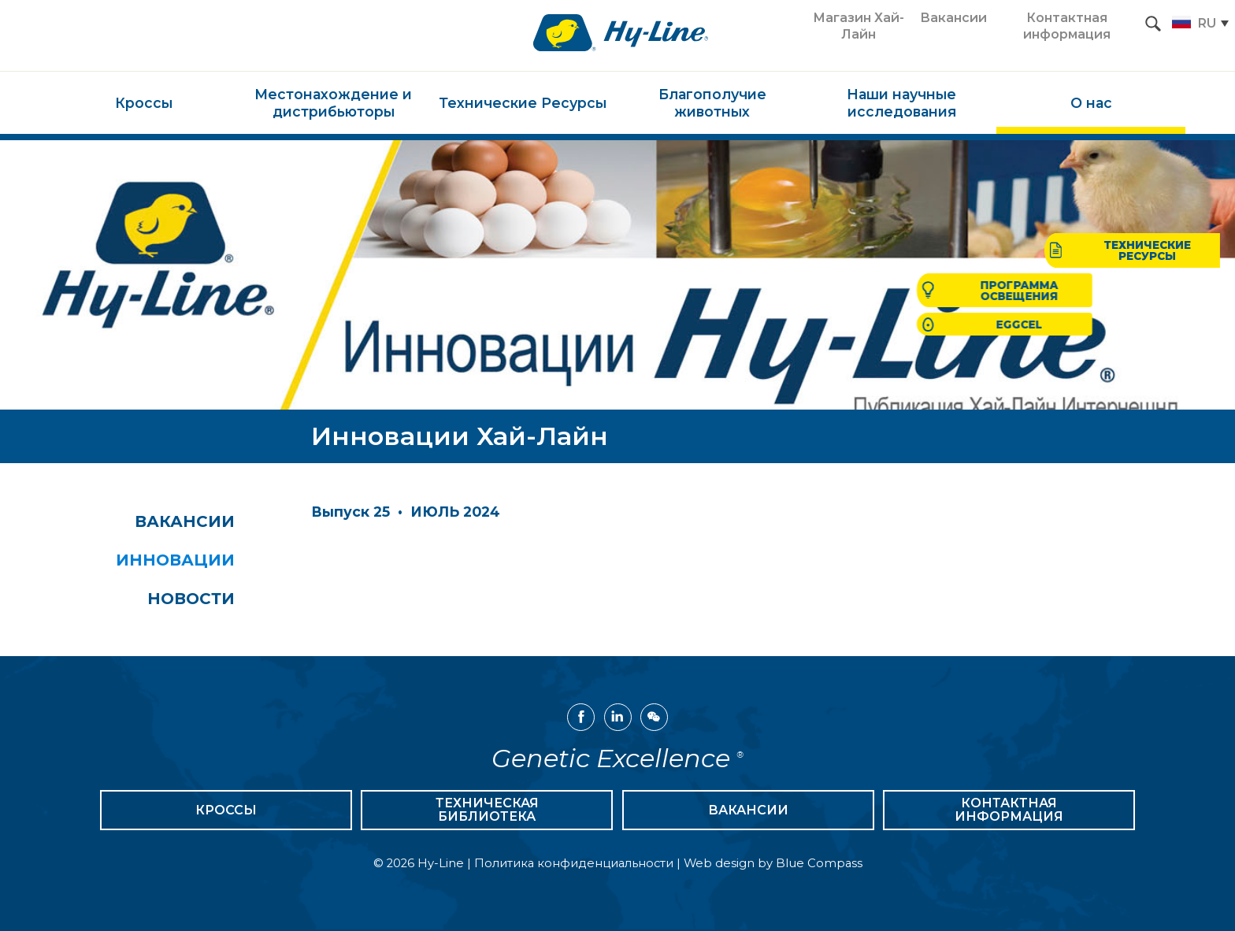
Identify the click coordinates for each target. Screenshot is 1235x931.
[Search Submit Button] (1153, 23)
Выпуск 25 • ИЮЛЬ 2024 (405, 511)
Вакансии (202, 521)
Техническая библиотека (487, 811)
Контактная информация (1009, 811)
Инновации (192, 560)
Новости (208, 600)
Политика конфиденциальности (573, 865)
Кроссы (226, 811)
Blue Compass (819, 865)
